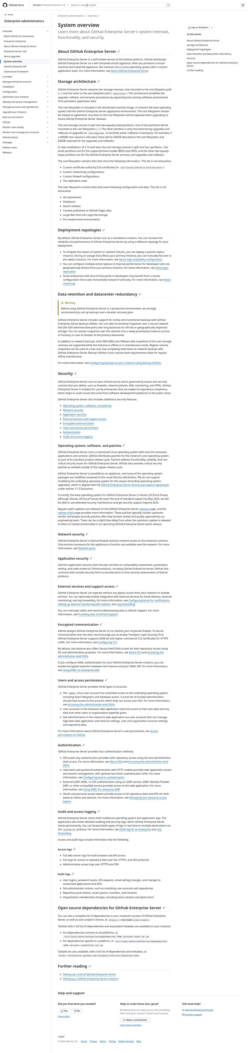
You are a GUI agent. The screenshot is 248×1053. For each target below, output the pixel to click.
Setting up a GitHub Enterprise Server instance (90, 978)
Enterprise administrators (24, 21)
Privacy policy (64, 1016)
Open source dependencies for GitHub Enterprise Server (111, 907)
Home (8, 14)
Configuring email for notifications (148, 600)
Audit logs (66, 874)
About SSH (135, 652)
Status (103, 1041)
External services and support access (84, 419)
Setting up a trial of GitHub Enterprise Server (89, 974)
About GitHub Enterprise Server (89, 51)
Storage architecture (79, 81)
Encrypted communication (78, 423)
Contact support (192, 1014)
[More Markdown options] (212, 27)
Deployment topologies (81, 229)
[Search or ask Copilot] (120, 5)
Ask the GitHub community (197, 1009)
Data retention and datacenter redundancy (99, 294)
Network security (73, 410)
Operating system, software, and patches (87, 405)
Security (67, 373)
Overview (92, 15)
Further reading (74, 966)
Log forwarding (126, 604)
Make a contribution (135, 1019)
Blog (138, 1041)
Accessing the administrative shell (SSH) (91, 704)
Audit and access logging (78, 436)
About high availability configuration (140, 259)
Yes (64, 1010)
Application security (74, 414)
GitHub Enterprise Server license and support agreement (135, 485)
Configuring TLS (107, 642)
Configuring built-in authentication (103, 777)
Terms (84, 1041)
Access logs (67, 849)
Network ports (86, 548)
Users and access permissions (80, 428)
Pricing (112, 1041)
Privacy (93, 1041)
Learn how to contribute (131, 1025)
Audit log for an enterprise (135, 829)
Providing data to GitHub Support (98, 614)
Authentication (72, 432)
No (77, 1010)
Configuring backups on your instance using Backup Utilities (125, 363)
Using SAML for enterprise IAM (81, 670)
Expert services (126, 1041)
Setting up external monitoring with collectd (84, 604)
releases (144, 509)
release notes (66, 512)
